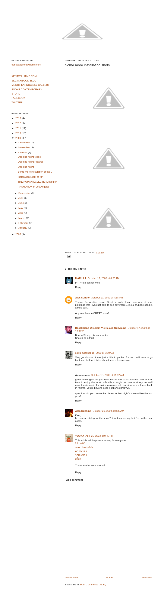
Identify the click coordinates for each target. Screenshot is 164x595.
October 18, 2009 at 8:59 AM (98, 352)
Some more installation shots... (89, 65)
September (24, 193)
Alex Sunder (82, 297)
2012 (18, 123)
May (21, 208)
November (24, 147)
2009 (18, 138)
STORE (16, 93)
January (23, 227)
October (23, 152)
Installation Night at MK (30, 176)
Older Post (146, 577)
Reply (78, 287)
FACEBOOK (18, 97)
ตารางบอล (81, 451)
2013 (18, 118)
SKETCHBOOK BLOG (24, 80)
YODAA (79, 435)
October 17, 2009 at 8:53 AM (103, 278)
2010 (18, 133)
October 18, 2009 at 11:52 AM (107, 375)
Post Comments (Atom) (93, 584)
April (21, 212)
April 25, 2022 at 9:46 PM (99, 435)
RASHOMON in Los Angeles (33, 186)
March (22, 218)
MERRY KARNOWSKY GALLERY (31, 84)
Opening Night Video (29, 156)
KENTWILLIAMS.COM (24, 76)
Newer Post (71, 577)
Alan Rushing (83, 410)
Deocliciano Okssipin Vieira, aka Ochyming (100, 327)
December (24, 142)
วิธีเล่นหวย (81, 455)
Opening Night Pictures (30, 161)
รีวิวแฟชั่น (80, 443)
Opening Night (26, 166)
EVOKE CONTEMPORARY (27, 89)
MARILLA (80, 278)
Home (109, 577)
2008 (18, 234)
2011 (18, 128)
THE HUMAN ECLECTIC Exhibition (37, 181)
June (21, 202)
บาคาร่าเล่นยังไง (84, 447)
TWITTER (17, 102)
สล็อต (78, 458)
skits (78, 352)
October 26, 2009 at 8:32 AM (108, 410)
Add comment (74, 479)
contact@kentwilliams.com (26, 64)
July (20, 197)
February (23, 222)
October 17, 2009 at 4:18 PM (107, 297)
